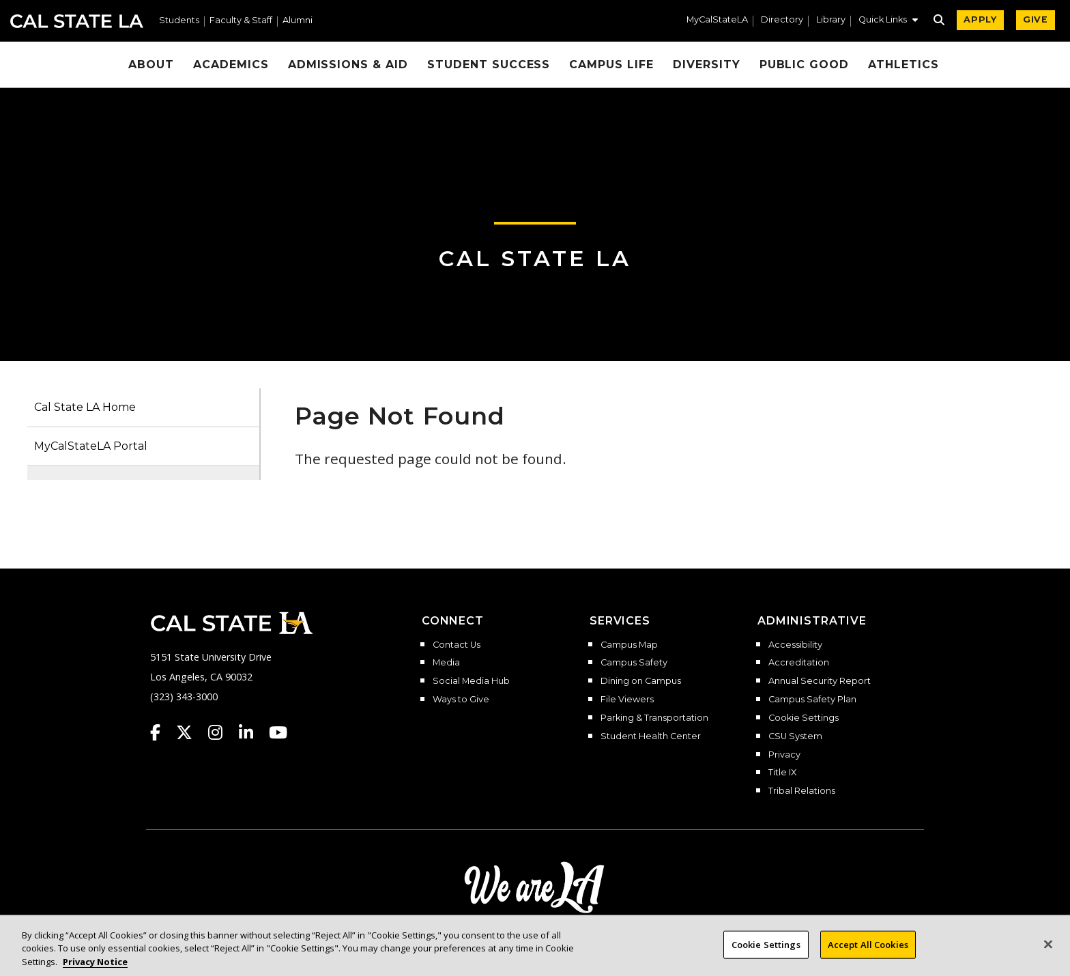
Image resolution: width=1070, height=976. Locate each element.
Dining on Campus (641, 681)
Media (446, 663)
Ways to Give (461, 699)
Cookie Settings (803, 718)
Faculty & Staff (240, 20)
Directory (782, 20)
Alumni (298, 20)
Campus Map (629, 645)
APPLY (980, 19)
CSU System (795, 736)
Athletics (903, 64)
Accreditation (798, 663)
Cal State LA (76, 21)
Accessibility (795, 645)
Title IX (782, 772)
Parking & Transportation (654, 718)
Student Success (488, 64)
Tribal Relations (801, 791)
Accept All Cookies (868, 953)
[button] (888, 21)
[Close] (1048, 953)
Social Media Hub (471, 681)
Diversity (706, 64)
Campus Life (611, 64)
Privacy (784, 755)
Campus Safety (634, 663)
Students (179, 20)
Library (830, 20)
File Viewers (627, 699)
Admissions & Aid (348, 64)
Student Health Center (651, 736)
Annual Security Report (819, 681)
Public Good (805, 64)
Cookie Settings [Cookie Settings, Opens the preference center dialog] (766, 953)
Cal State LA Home (85, 407)
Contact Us (456, 645)
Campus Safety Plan (812, 699)
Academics (231, 64)
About (151, 64)
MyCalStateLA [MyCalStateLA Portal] (717, 20)
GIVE (1035, 19)
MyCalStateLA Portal (90, 446)
